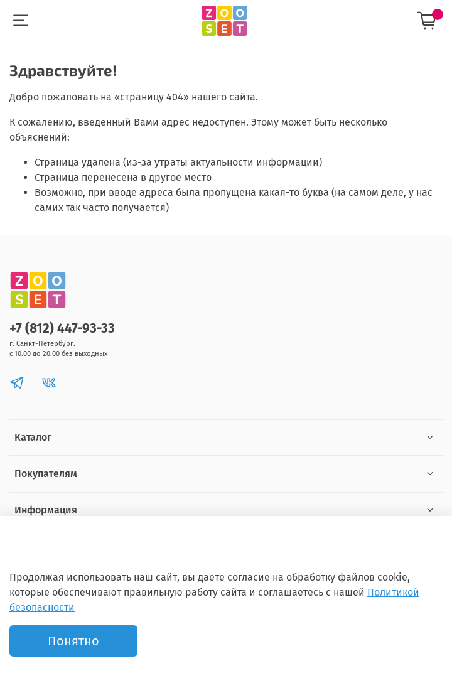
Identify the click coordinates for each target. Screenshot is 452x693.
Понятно (73, 640)
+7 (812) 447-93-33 (62, 328)
